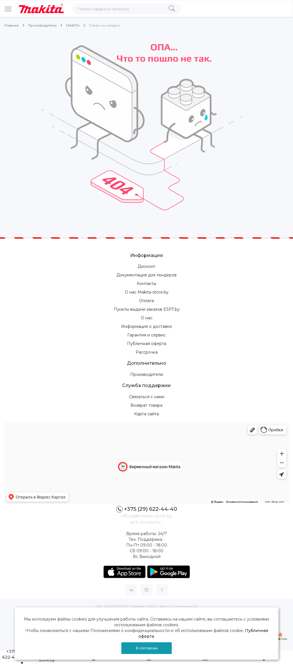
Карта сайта (146, 413)
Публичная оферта (146, 343)
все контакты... (146, 522)
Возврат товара (146, 405)
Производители (146, 374)
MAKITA (73, 25)
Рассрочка (147, 352)
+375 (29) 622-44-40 (146, 509)
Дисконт (146, 266)
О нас (147, 317)
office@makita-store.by (146, 516)
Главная (11, 25)
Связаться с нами (146, 396)
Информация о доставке (146, 326)
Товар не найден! (104, 25)
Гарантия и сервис (146, 335)
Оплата (146, 300)
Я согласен (147, 648)
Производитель (42, 25)
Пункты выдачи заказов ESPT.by (147, 309)
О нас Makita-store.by (147, 292)
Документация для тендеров (146, 275)
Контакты (146, 283)
